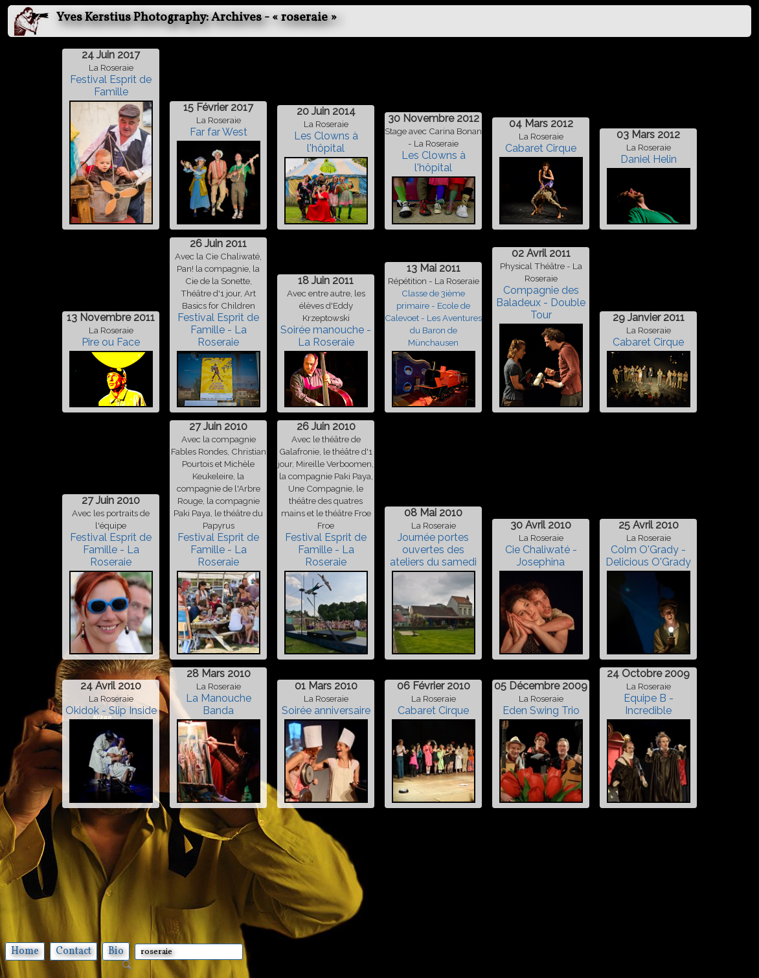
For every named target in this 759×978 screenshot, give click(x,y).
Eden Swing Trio (541, 710)
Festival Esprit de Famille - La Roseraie (218, 329)
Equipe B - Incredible (649, 704)
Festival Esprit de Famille (111, 85)
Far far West (218, 132)
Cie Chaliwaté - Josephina (541, 555)
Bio (116, 951)
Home (25, 951)
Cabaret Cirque (540, 148)
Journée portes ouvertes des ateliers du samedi (433, 549)
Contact (73, 951)
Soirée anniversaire (326, 710)
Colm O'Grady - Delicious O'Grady (648, 555)
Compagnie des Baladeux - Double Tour (540, 302)
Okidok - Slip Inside (111, 710)
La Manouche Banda (218, 704)
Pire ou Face (111, 342)
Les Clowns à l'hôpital (326, 142)
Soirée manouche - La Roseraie (325, 336)
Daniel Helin (648, 159)
